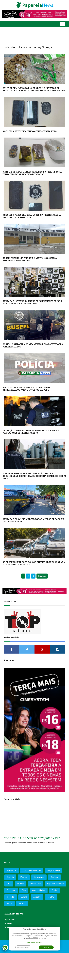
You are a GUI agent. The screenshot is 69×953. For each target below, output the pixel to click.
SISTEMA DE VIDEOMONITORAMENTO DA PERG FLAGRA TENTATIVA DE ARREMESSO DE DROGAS (32, 173)
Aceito (46, 947)
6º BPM (51, 897)
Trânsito (10, 877)
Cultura (24, 897)
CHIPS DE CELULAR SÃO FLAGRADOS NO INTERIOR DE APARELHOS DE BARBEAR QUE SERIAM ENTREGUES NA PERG (34, 89)
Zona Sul (37, 897)
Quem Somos (11, 920)
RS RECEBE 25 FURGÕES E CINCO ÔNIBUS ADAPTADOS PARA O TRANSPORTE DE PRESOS (33, 563)
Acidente (54, 877)
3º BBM (20, 883)
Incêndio (10, 897)
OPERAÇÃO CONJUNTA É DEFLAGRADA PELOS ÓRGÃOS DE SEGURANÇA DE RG (33, 520)
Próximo (41, 576)
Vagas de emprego (55, 883)
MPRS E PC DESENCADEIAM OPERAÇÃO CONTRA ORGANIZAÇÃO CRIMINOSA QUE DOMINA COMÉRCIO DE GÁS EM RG (34, 476)
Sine (24, 890)
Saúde (9, 903)
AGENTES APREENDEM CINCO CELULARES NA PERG (29, 131)
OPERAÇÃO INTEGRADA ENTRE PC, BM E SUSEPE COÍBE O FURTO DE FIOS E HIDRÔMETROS (32, 302)
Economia (11, 890)
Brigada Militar (53, 870)
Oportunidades (38, 890)
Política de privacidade (34, 942)
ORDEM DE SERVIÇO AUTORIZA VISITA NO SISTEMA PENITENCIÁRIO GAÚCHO (29, 259)
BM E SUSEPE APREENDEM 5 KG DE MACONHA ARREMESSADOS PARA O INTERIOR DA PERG (26, 388)
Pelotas (23, 877)
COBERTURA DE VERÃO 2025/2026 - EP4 (32, 838)
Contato (8, 924)
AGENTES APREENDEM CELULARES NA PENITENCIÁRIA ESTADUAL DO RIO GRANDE (31, 216)
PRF (9, 883)
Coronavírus (39, 877)
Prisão (54, 890)
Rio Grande (11, 870)
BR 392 (22, 903)
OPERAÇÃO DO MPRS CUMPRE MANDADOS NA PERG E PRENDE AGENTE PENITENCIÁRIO (30, 431)
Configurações (23, 947)
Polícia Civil (35, 883)
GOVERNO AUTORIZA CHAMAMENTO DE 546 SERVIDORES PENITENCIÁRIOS (32, 345)
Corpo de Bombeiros (32, 870)
